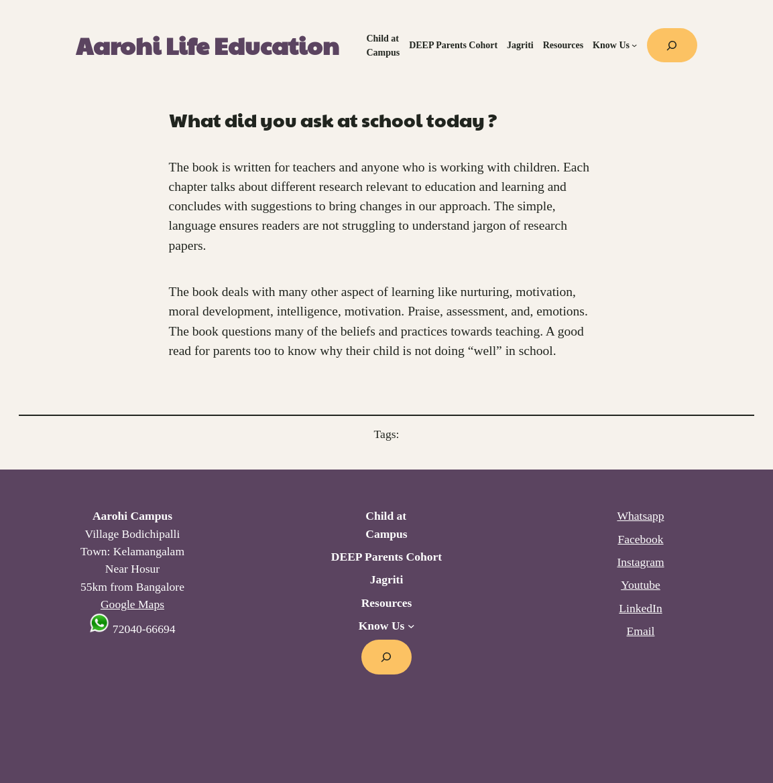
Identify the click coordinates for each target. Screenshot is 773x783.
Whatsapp (640, 515)
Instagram (640, 562)
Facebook (640, 539)
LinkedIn (640, 608)
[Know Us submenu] (634, 45)
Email (641, 631)
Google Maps (132, 604)
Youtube (640, 584)
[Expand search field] (672, 45)
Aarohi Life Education (207, 45)
